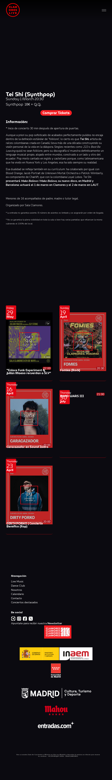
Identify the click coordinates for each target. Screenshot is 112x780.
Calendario (17, 594)
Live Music (17, 581)
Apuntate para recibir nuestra (36, 623)
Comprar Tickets (56, 113)
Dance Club (18, 585)
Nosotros (16, 590)
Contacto (16, 598)
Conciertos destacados (24, 602)
